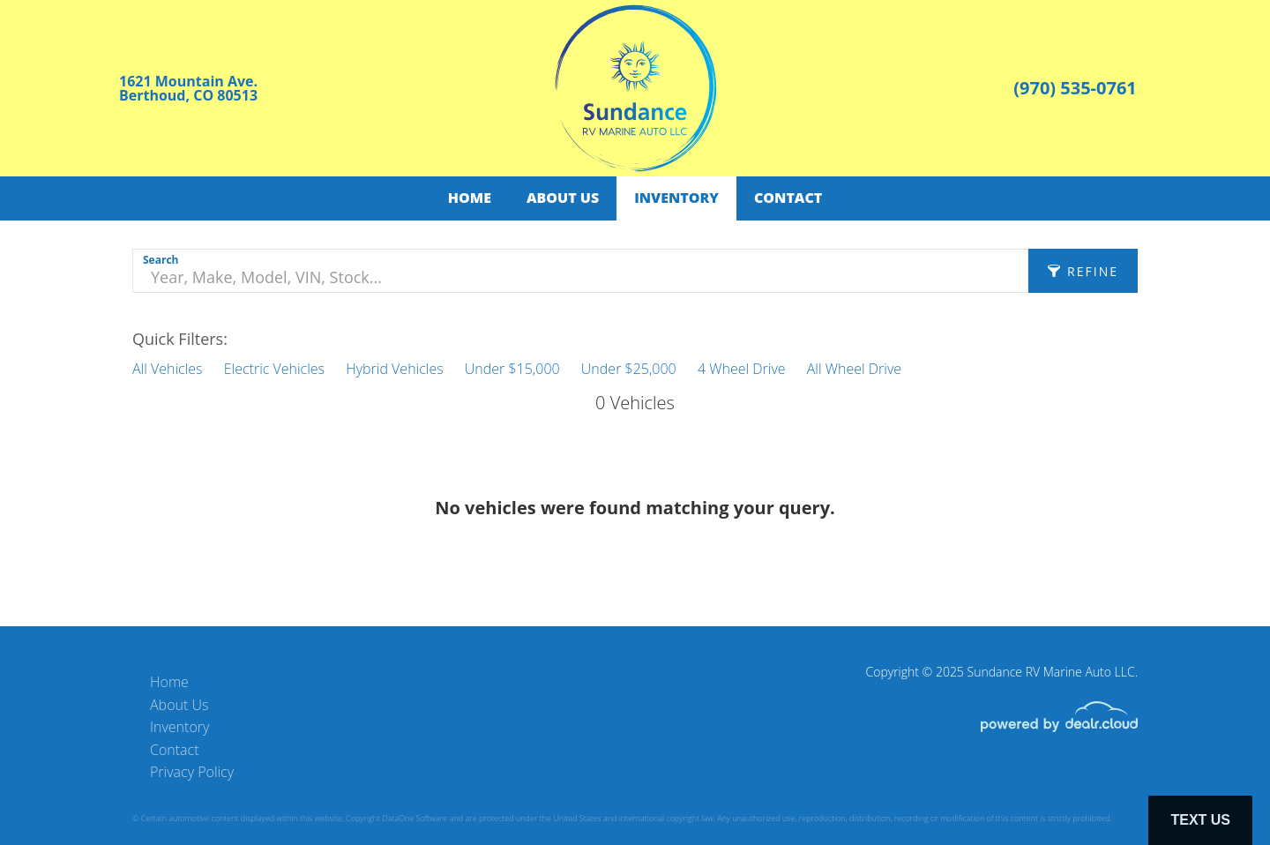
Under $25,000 (628, 368)
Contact (788, 197)
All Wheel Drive (854, 368)
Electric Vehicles (274, 368)
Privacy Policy (192, 771)
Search (160, 259)
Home (469, 197)
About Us (563, 197)
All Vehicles (167, 368)
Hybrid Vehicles (394, 368)
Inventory (676, 197)
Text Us (1200, 819)
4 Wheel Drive (742, 368)
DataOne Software (414, 818)
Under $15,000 (512, 368)
